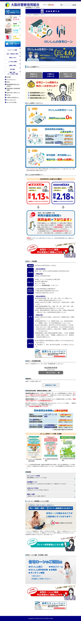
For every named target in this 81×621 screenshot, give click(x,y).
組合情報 (9, 77)
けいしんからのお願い (12, 102)
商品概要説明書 (46, 285)
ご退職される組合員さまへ (13, 97)
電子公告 (9, 95)
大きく (52, 4)
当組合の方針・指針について (13, 92)
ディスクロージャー (11, 79)
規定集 (8, 82)
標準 (50, 4)
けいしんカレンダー (11, 99)
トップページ (28, 14)
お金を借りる (36, 14)
